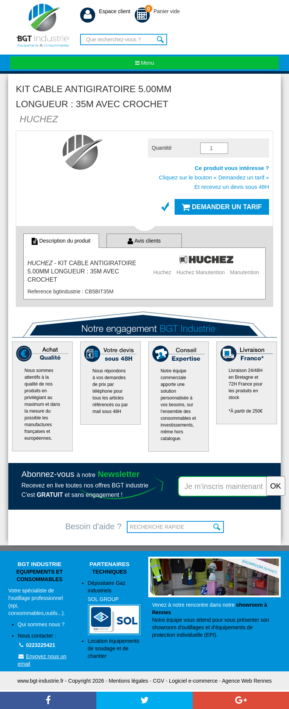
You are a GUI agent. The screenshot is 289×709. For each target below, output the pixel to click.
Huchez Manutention (200, 272)
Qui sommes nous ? (41, 624)
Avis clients (144, 241)
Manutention (244, 272)
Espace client (105, 11)
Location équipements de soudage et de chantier (113, 648)
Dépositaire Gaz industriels (114, 607)
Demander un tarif (222, 207)
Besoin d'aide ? (93, 526)
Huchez (162, 272)
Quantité (162, 148)
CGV (158, 681)
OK (217, 527)
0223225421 (36, 645)
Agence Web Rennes (247, 681)
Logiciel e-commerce (193, 681)
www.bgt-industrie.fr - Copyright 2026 (60, 681)
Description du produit (61, 241)
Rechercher (160, 39)
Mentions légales (128, 681)
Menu (144, 63)
